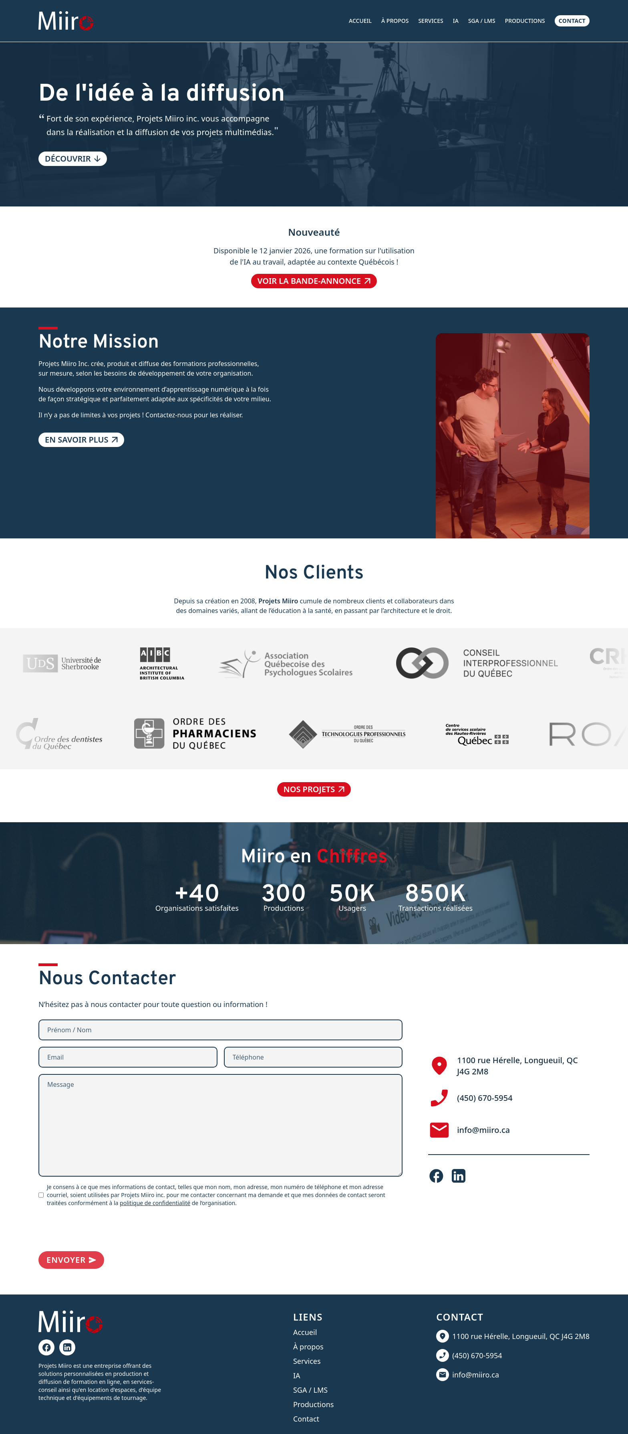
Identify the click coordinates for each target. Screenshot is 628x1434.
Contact (572, 20)
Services (430, 20)
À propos (395, 20)
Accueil (360, 20)
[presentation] (99, 1229)
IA (456, 20)
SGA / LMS (481, 20)
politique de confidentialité (155, 1203)
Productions (525, 20)
